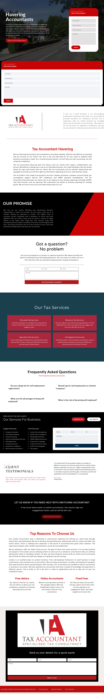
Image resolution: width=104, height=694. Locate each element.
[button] (28, 387)
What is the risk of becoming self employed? (77, 401)
